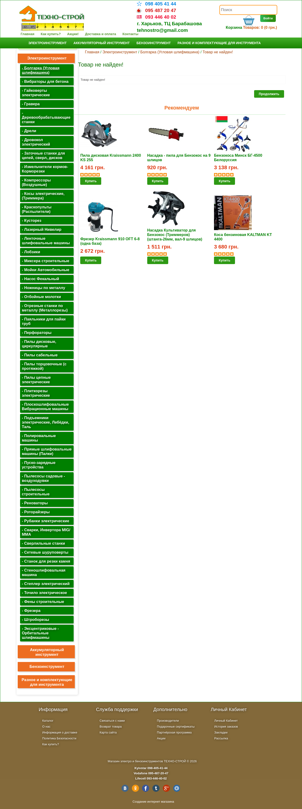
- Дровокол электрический (36, 142)
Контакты (130, 34)
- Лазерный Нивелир (41, 229)
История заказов (226, 726)
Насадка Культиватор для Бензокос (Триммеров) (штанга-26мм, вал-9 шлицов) (174, 234)
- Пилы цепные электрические (36, 379)
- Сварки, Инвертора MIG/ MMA (46, 532)
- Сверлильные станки (43, 543)
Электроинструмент (47, 43)
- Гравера (31, 104)
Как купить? (51, 34)
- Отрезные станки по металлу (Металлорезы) (45, 307)
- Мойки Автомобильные (45, 270)
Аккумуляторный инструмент (101, 43)
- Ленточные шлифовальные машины (46, 240)
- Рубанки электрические (45, 521)
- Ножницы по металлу (43, 288)
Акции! (73, 34)
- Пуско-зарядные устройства (38, 464)
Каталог (47, 720)
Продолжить (269, 94)
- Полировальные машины (39, 438)
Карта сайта (108, 732)
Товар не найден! (218, 52)
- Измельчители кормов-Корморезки (45, 168)
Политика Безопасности (59, 738)
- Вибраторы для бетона (45, 81)
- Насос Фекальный (40, 279)
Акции (161, 738)
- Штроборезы (35, 619)
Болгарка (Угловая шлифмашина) (169, 52)
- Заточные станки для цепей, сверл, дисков (43, 155)
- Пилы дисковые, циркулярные (39, 343)
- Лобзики (31, 252)
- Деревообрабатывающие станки (46, 117)
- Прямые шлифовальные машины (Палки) (46, 451)
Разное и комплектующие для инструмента (219, 43)
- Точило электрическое (44, 592)
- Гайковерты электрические (36, 92)
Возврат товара (111, 726)
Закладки (220, 732)
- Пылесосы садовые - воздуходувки (43, 478)
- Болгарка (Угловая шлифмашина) (40, 70)
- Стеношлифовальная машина (43, 572)
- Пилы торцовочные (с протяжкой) (44, 366)
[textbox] (248, 10)
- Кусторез (31, 220)
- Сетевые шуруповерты (45, 552)
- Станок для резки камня (46, 561)
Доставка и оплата (100, 34)
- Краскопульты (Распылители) (36, 209)
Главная (27, 34)
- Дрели (29, 131)
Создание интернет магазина (153, 801)
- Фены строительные (43, 601)
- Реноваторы (35, 503)
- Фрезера (31, 610)
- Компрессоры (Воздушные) (36, 182)
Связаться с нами (112, 720)
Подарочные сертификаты (175, 726)
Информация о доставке (59, 732)
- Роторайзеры (36, 512)
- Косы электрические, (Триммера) (43, 195)
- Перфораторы (36, 332)
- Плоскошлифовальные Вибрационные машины (45, 406)
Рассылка (221, 738)
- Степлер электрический (46, 583)
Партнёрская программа (174, 732)
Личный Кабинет (226, 720)
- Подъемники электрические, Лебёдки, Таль (45, 422)
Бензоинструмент (153, 43)
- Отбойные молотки (41, 297)
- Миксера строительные (45, 261)
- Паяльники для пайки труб (44, 321)
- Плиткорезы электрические (36, 393)
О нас (46, 726)
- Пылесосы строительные (36, 491)
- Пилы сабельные (40, 355)
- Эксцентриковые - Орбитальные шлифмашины (40, 633)
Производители (168, 720)
